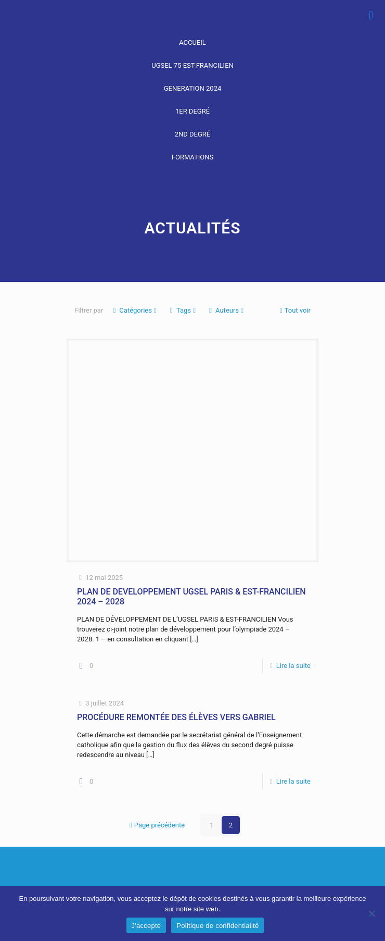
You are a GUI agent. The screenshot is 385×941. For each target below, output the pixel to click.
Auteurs (226, 310)
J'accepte (146, 926)
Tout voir (294, 310)
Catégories (135, 310)
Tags (183, 310)
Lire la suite (293, 666)
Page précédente (156, 825)
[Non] (372, 913)
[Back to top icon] (192, 869)
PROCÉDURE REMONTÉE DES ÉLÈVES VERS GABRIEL (176, 717)
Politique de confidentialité (217, 926)
